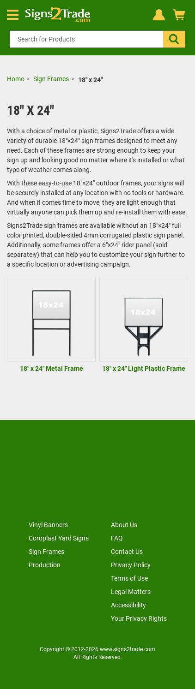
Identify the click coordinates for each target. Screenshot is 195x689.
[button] (174, 39)
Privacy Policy (131, 565)
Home (15, 79)
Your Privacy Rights (139, 618)
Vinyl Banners (48, 525)
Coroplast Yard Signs (59, 538)
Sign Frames (51, 79)
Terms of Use (129, 578)
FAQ (117, 538)
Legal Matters (131, 591)
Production (45, 565)
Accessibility (128, 605)
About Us (124, 525)
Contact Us (127, 551)
